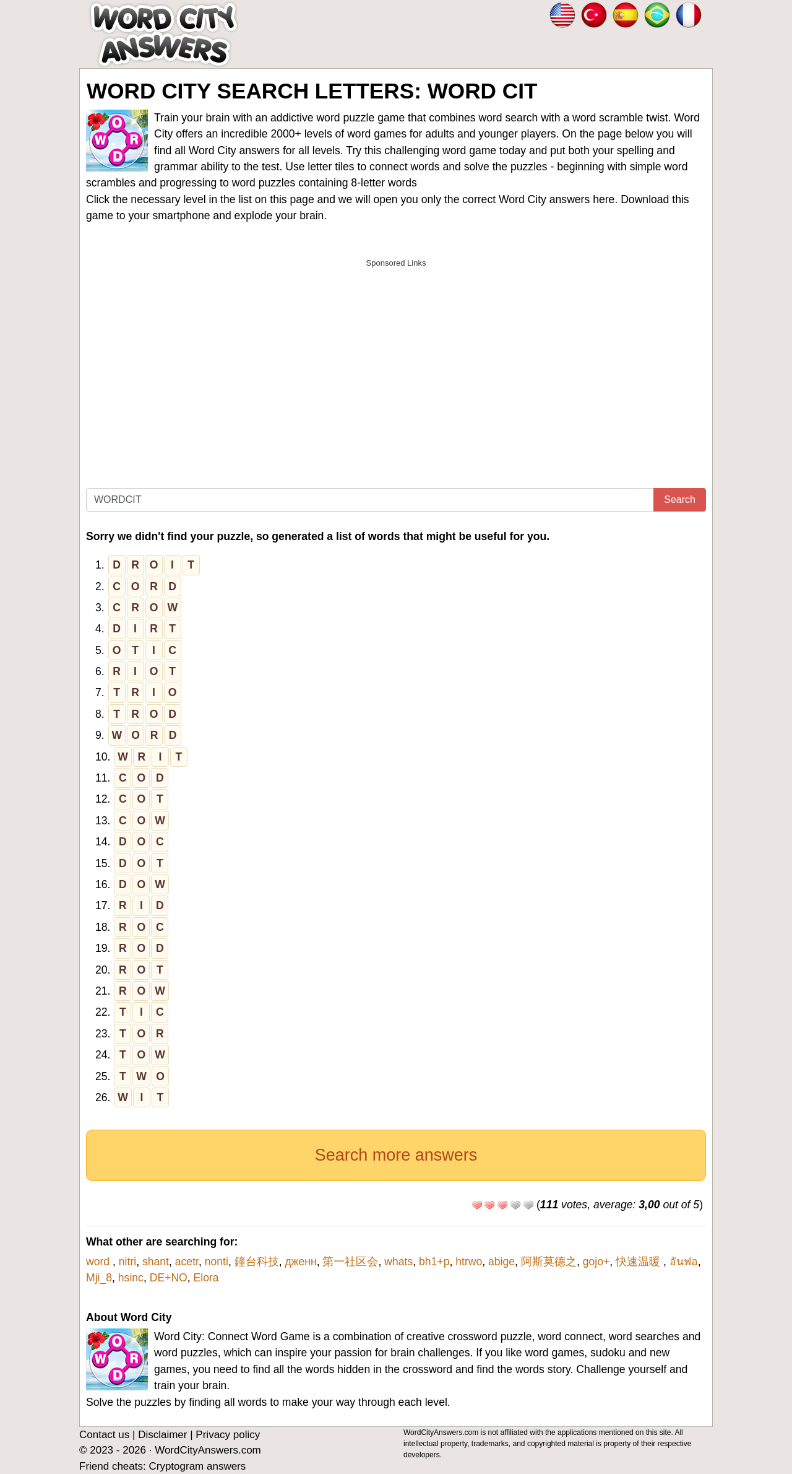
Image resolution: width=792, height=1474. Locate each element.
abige (501, 1261)
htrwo (468, 1261)
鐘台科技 (257, 1261)
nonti (216, 1261)
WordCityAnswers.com (208, 1450)
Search (679, 499)
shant (155, 1261)
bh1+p (434, 1261)
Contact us (104, 1435)
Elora (206, 1277)
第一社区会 (350, 1261)
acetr (187, 1261)
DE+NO (168, 1277)
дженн (300, 1261)
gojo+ (596, 1261)
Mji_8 (99, 1277)
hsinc (131, 1277)
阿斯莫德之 (549, 1261)
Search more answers (396, 1155)
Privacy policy (228, 1435)
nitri (127, 1261)
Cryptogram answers (197, 1466)
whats (398, 1261)
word (99, 1261)
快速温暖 (639, 1261)
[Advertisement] (396, 361)
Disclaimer (162, 1435)
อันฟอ (683, 1261)
